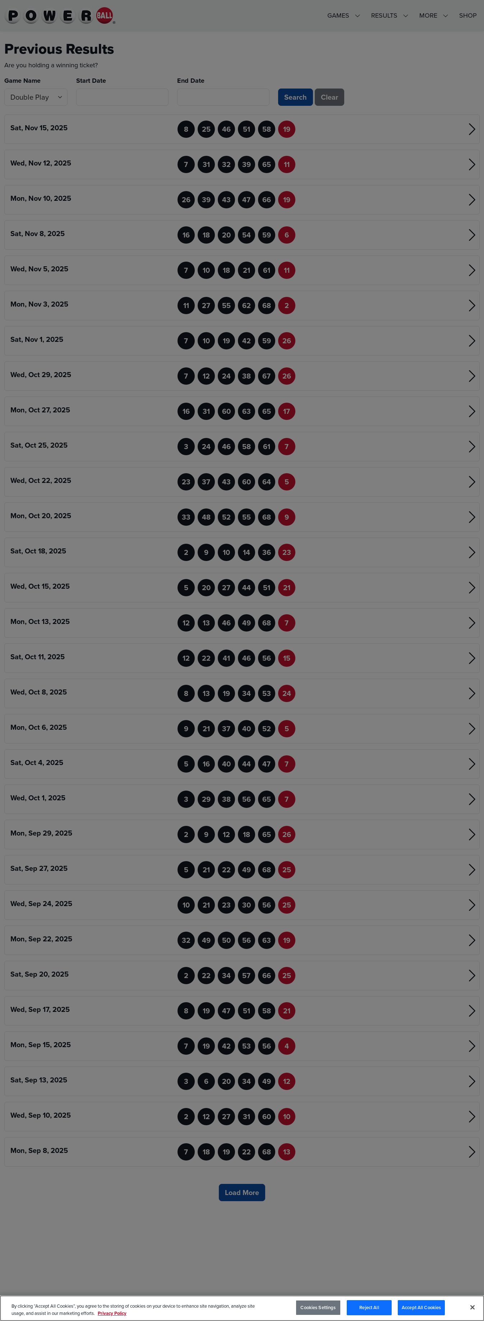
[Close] (472, 1307)
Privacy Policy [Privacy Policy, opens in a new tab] (112, 1313)
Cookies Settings (318, 1307)
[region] (242, 1308)
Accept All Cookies (421, 1307)
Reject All (369, 1307)
